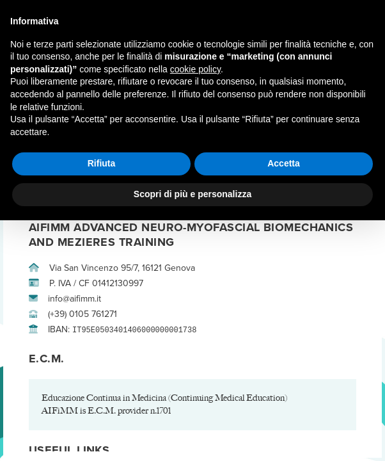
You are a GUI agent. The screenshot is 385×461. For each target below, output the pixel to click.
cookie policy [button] (195, 69)
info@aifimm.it (65, 298)
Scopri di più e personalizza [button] (192, 194)
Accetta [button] (283, 163)
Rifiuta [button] (102, 163)
